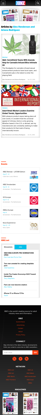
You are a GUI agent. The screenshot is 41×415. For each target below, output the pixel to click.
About (20, 331)
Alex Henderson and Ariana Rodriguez (13, 79)
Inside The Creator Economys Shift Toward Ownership (20, 275)
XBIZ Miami (30, 373)
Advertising (20, 325)
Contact (20, 328)
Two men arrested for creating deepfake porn (19, 265)
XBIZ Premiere (11, 380)
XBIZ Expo (30, 380)
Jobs (20, 247)
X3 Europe (7, 197)
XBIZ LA (30, 370)
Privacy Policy (20, 335)
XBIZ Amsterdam (9, 184)
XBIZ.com (11, 370)
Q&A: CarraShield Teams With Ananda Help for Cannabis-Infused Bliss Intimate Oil (19, 62)
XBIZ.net (5, 240)
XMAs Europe (8, 210)
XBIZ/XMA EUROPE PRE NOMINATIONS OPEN (19, 254)
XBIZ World (11, 376)
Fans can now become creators (15, 285)
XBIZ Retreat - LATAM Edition (14, 172)
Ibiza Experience (9, 223)
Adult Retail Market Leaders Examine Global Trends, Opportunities (18, 112)
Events (4, 164)
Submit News (20, 322)
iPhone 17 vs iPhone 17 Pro (14, 293)
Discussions (8, 247)
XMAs (30, 383)
